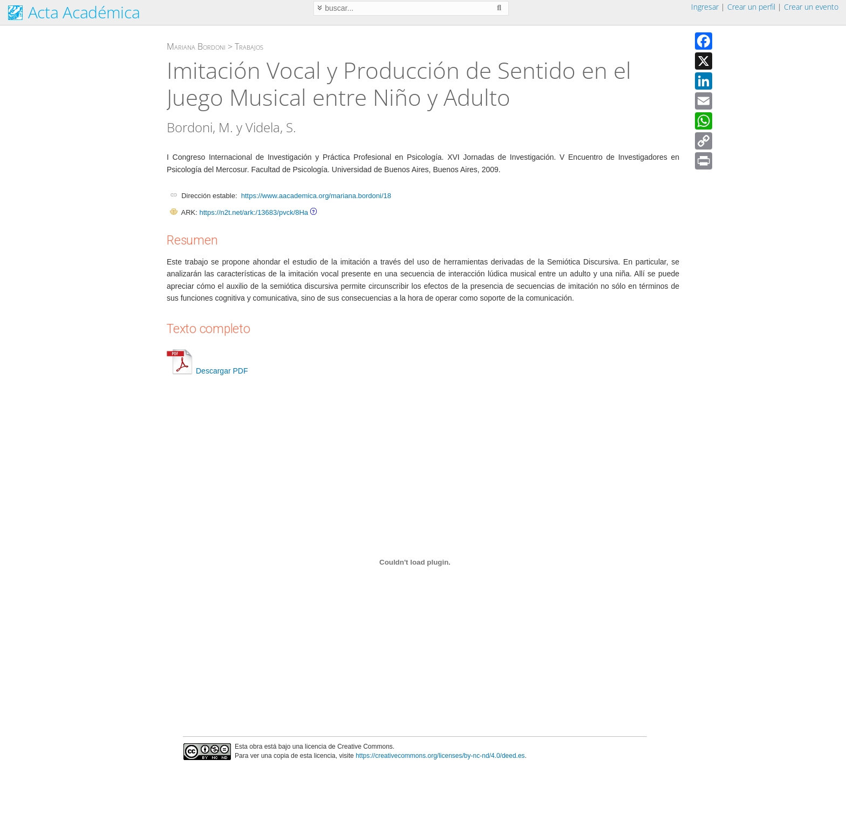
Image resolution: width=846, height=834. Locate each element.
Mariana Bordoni (196, 46)
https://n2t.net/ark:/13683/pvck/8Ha (253, 212)
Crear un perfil (751, 7)
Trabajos (249, 46)
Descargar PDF (207, 371)
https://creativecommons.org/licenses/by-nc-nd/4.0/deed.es (440, 756)
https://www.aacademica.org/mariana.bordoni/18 (316, 196)
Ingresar (705, 7)
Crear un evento (811, 7)
